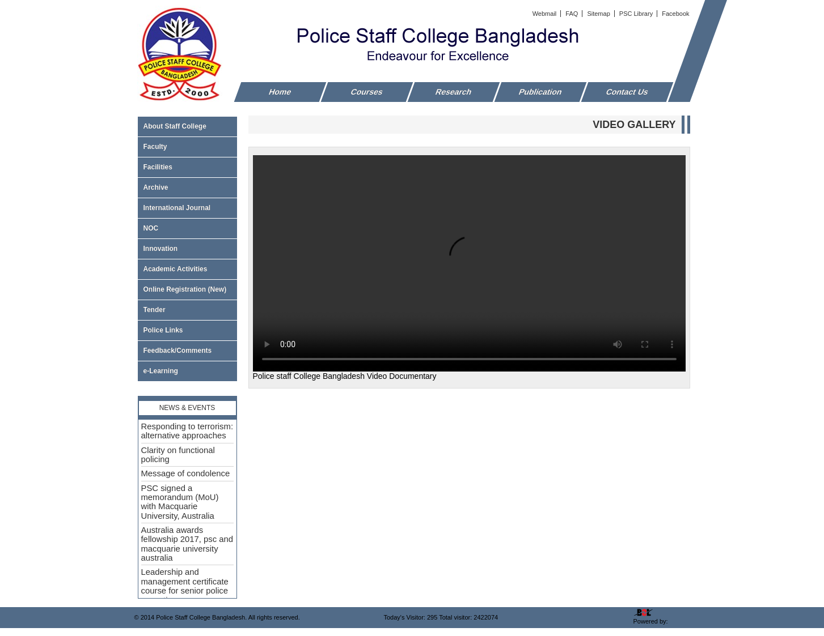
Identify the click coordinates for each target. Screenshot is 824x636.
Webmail (546, 13)
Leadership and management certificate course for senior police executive (185, 585)
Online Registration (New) (185, 289)
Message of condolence (185, 473)
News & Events (187, 408)
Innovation (160, 249)
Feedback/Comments (177, 351)
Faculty (187, 147)
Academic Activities (175, 269)
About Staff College (187, 126)
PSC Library (636, 13)
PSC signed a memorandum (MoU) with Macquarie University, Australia (180, 502)
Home (280, 91)
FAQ (572, 13)
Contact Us (627, 91)
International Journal (187, 208)
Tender (187, 310)
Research (453, 91)
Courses (366, 91)
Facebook (675, 13)
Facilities (187, 167)
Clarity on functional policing (178, 455)
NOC (151, 228)
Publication (540, 91)
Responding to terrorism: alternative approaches (187, 431)
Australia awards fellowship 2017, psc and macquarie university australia (187, 544)
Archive (187, 187)
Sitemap (599, 13)
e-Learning (160, 371)
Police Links (163, 330)
